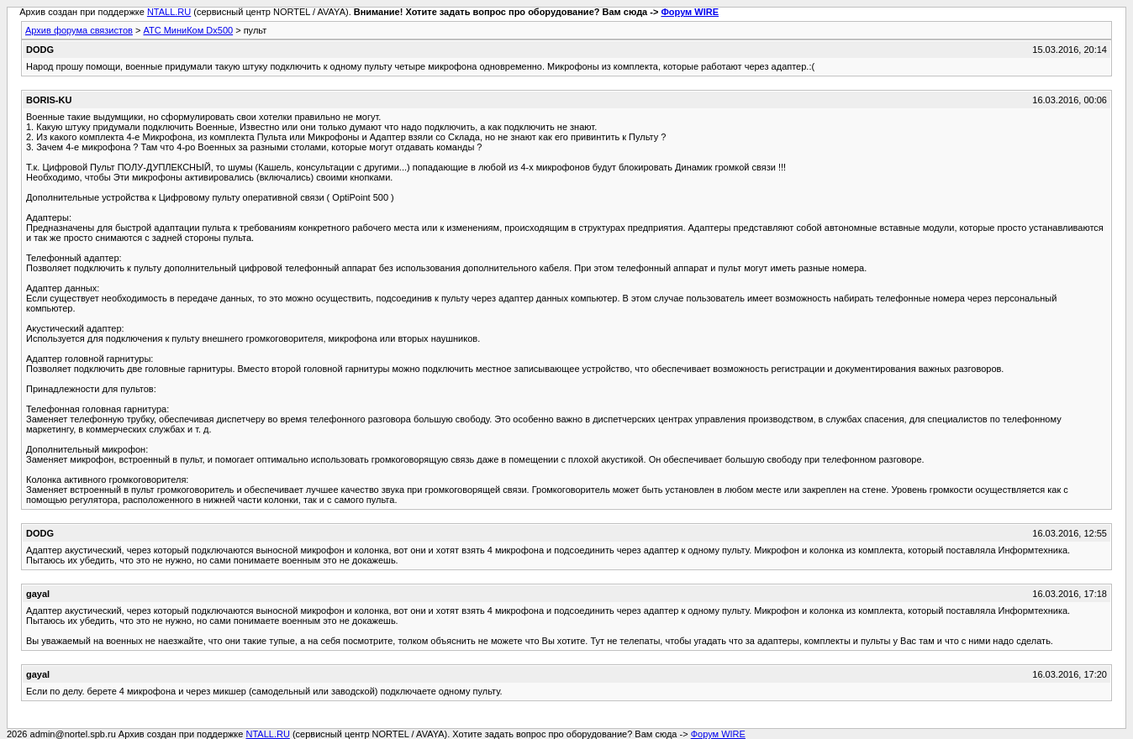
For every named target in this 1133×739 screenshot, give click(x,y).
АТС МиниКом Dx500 (188, 30)
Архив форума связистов (79, 30)
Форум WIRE (690, 12)
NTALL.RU (169, 12)
